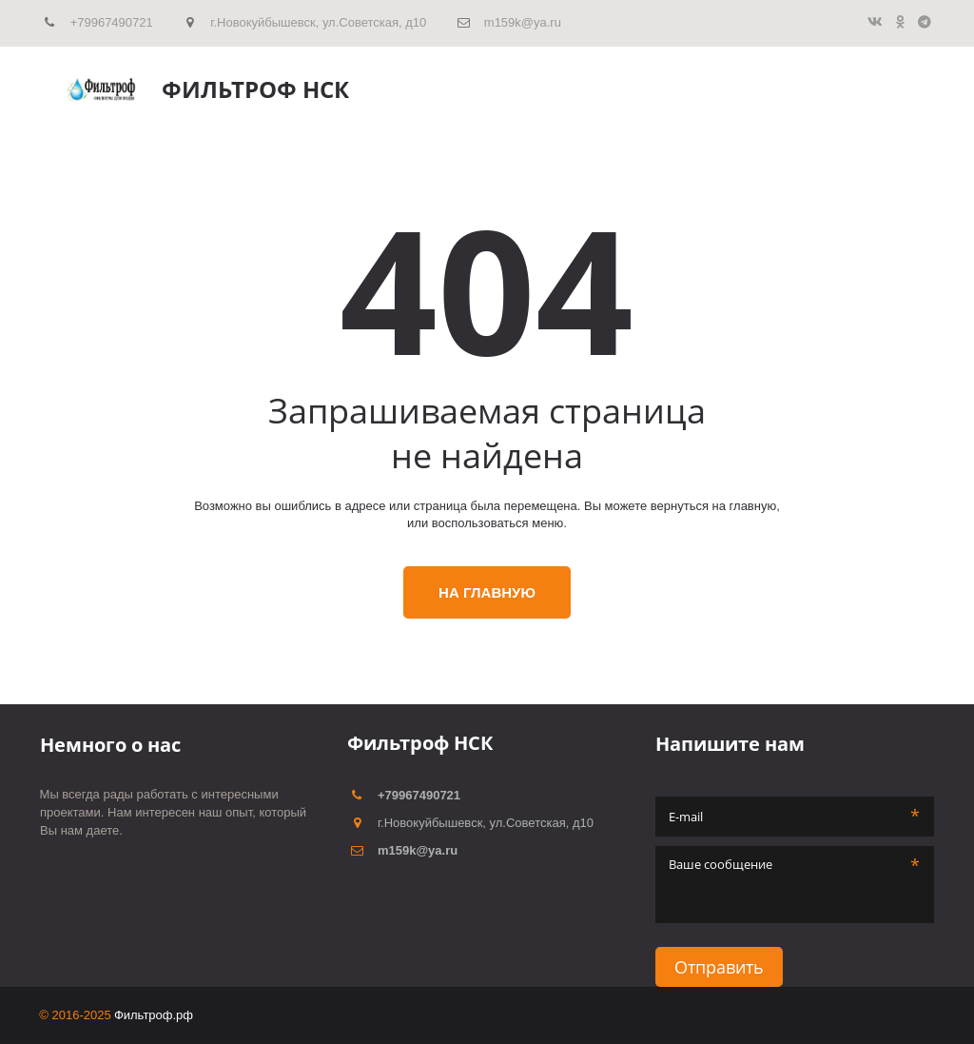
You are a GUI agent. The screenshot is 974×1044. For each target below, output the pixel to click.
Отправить (719, 966)
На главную (487, 592)
